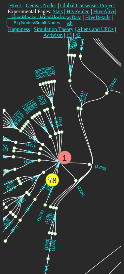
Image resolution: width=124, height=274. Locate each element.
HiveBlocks (23, 17)
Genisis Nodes (41, 5)
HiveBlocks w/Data (61, 17)
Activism (53, 35)
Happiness (19, 29)
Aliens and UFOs (95, 29)
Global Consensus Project (87, 5)
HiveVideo (77, 11)
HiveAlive (104, 11)
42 (78, 35)
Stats (58, 11)
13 (69, 35)
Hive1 (15, 5)
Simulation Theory (53, 29)
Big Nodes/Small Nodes (37, 22)
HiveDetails (97, 17)
